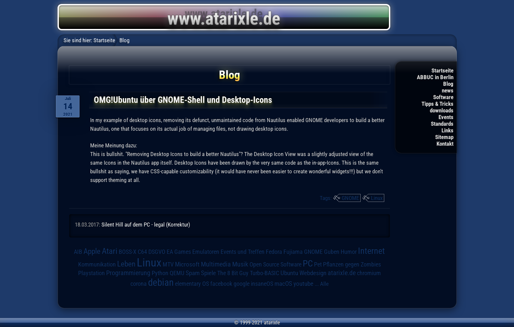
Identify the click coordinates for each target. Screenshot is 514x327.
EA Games (179, 251)
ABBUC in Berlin (435, 77)
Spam (193, 273)
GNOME (350, 198)
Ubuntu (289, 273)
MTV (168, 264)
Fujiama (293, 251)
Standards (442, 123)
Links (447, 130)
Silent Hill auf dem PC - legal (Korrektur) (145, 224)
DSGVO (156, 251)
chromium (369, 273)
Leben (126, 263)
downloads (441, 110)
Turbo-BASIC (264, 272)
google (242, 283)
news (447, 90)
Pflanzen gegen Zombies (352, 264)
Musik (240, 264)
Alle (324, 283)
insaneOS (262, 283)
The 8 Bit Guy (233, 272)
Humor (349, 251)
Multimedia (216, 264)
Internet (371, 251)
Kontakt (444, 143)
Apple (92, 251)
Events (445, 117)
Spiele (208, 273)
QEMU (177, 273)
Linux (377, 198)
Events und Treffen (242, 251)
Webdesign (312, 273)
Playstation (91, 273)
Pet (318, 264)
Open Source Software (275, 264)
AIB (78, 251)
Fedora (274, 251)
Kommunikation (97, 264)
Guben (331, 251)
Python (160, 273)
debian (161, 282)
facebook (221, 283)
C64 (142, 251)
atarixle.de (342, 273)
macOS (283, 283)
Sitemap (444, 137)
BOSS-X (127, 251)
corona (138, 283)
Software (443, 97)
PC (308, 263)
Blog (448, 84)
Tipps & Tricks (437, 103)
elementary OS (192, 283)
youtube (303, 283)
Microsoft (187, 264)
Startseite (442, 70)
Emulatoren (205, 251)
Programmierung (128, 273)
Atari (109, 251)
